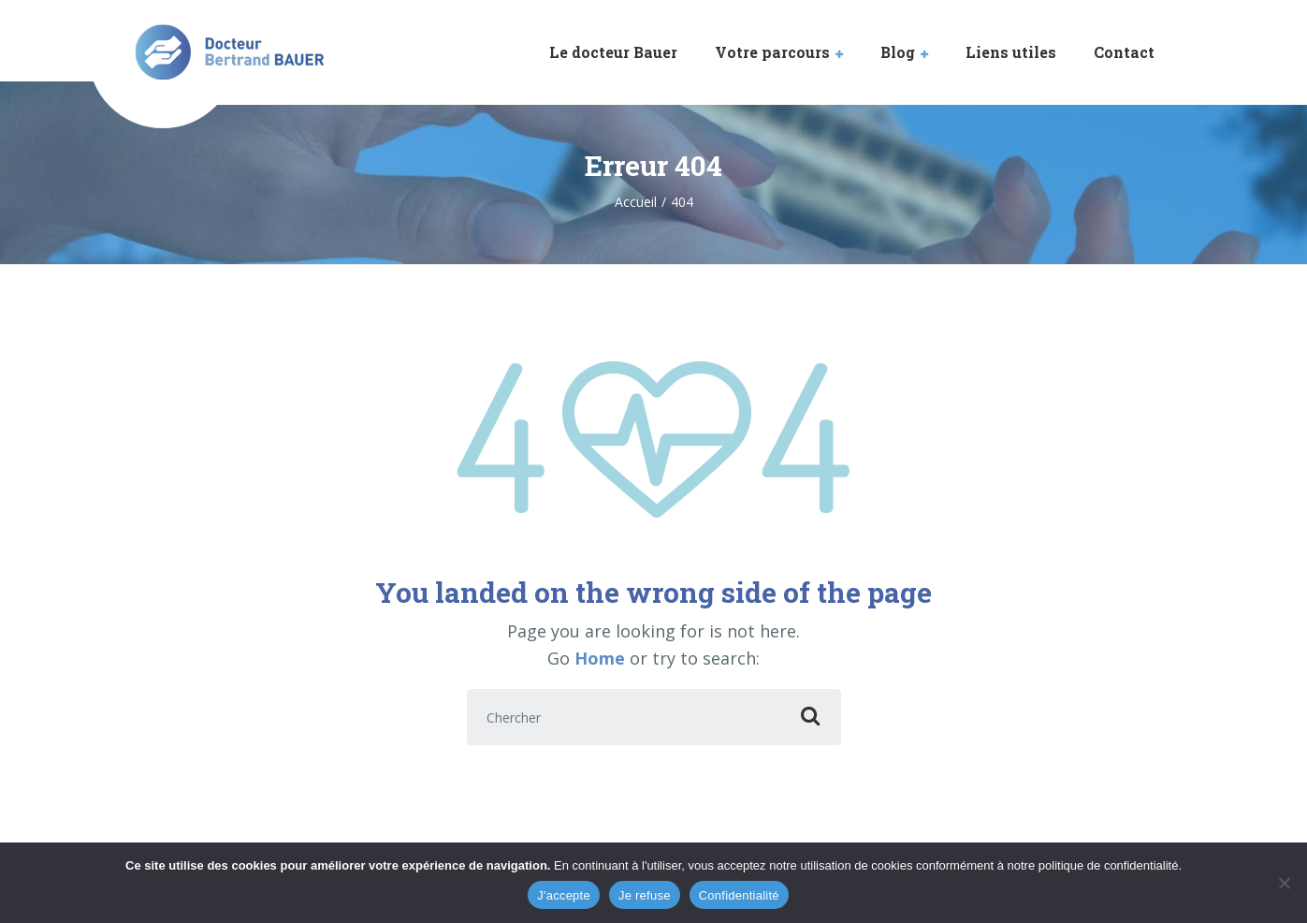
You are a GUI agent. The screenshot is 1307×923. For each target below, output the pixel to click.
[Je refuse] (1283, 882)
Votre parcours (772, 52)
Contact (1124, 52)
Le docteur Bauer (613, 52)
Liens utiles (1011, 52)
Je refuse (644, 895)
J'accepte (563, 895)
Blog (897, 52)
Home (599, 658)
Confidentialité (739, 895)
